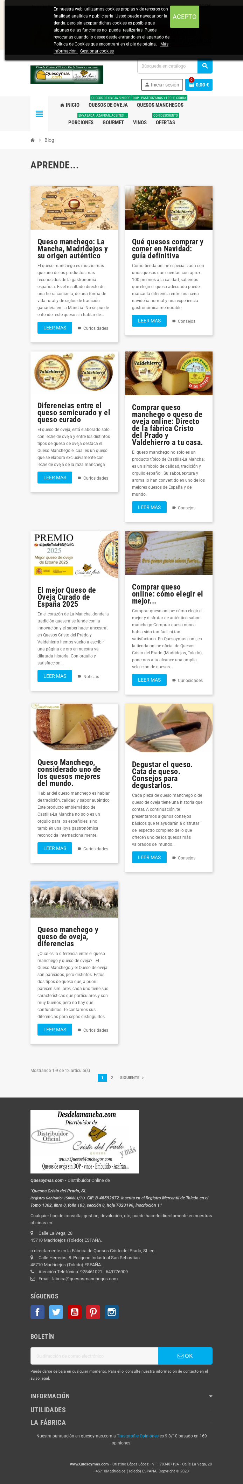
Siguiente (132, 1077)
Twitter (56, 1312)
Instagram (112, 1312)
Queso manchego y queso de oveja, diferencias (67, 936)
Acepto (184, 16)
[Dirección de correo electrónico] (94, 1356)
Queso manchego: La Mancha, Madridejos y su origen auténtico (72, 248)
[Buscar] (174, 66)
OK (185, 1355)
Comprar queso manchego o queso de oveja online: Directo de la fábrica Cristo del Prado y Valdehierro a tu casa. (167, 425)
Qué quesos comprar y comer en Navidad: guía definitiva (168, 248)
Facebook (37, 1312)
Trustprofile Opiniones (138, 1436)
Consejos (186, 321)
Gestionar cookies (97, 51)
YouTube (75, 1312)
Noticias (91, 676)
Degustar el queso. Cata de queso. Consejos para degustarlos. (162, 775)
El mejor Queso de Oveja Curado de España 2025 (66, 597)
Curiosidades (95, 328)
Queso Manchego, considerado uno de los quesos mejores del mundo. (69, 773)
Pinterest (93, 1312)
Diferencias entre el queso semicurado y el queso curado (73, 412)
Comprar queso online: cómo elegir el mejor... (167, 594)
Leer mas (54, 327)
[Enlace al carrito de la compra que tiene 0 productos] (199, 85)
